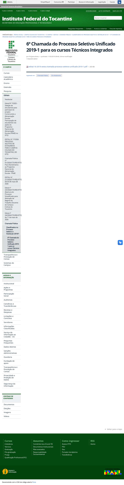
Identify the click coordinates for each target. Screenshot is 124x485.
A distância (9, 444)
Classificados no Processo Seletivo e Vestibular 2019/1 (90, 35)
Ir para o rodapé (46, 11)
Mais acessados (39, 449)
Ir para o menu (21, 11)
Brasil (10, 2)
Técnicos (8, 447)
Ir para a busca (33, 11)
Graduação (9, 449)
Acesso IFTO (66, 444)
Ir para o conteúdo (8, 11)
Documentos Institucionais (43, 447)
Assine (93, 444)
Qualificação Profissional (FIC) (16, 457)
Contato (88, 29)
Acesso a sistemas (100, 29)
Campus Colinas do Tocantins (34, 35)
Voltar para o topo (114, 429)
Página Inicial (18, 35)
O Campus (49, 35)
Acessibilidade (91, 11)
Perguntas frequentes (75, 29)
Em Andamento (56, 75)
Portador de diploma (69, 452)
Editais (56, 35)
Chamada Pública (65, 35)
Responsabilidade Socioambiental (39, 453)
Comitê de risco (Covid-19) (43, 444)
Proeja (7, 455)
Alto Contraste (104, 11)
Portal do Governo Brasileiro (11, 7)
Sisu (63, 449)
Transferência (67, 455)
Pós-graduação (10, 452)
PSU (63, 447)
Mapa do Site (117, 11)
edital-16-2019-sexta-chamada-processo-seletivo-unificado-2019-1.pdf (57, 67)
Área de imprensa (116, 29)
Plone (34, 482)
